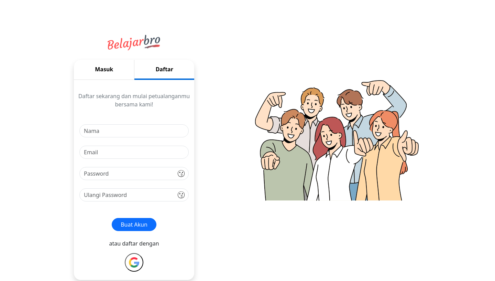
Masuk (104, 69)
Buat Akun (134, 224)
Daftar (164, 69)
